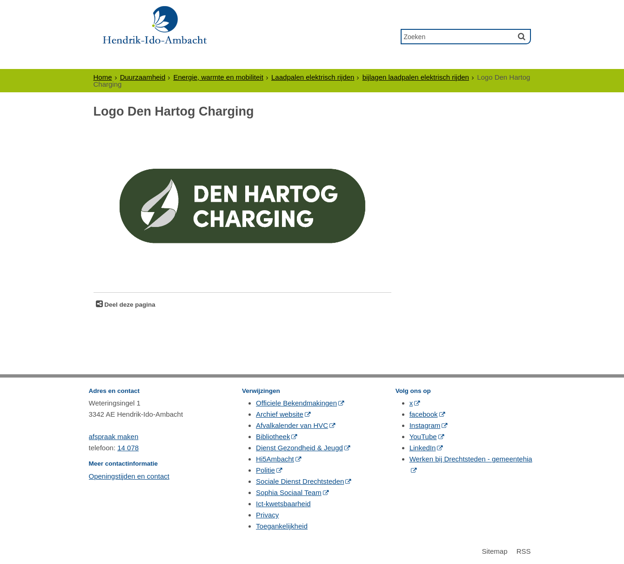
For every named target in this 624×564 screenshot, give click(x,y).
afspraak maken (114, 436)
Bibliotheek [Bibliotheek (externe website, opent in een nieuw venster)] (273, 436)
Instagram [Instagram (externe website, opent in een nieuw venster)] (425, 425)
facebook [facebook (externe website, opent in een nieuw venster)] (423, 414)
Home (103, 77)
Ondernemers (182, 60)
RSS (524, 551)
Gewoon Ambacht (357, 60)
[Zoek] (522, 36)
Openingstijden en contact (129, 476)
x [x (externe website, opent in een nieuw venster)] (411, 403)
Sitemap (494, 551)
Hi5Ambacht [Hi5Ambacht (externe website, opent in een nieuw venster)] (275, 459)
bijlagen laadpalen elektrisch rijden (415, 77)
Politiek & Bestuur (265, 60)
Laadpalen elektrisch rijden (312, 77)
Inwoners (118, 60)
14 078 (128, 448)
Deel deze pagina (129, 304)
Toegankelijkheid (282, 526)
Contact (426, 60)
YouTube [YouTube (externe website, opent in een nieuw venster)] (423, 436)
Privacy (267, 515)
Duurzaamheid (143, 77)
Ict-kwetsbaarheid (283, 504)
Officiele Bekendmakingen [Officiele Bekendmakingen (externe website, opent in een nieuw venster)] (296, 403)
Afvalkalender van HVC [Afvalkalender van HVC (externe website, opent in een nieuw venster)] (292, 425)
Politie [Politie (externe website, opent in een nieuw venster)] (265, 470)
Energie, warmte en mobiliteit (218, 77)
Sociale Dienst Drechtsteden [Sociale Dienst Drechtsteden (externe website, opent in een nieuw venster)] (300, 481)
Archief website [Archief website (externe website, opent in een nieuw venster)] (279, 414)
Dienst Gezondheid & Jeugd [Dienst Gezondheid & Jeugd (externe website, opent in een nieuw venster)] (299, 448)
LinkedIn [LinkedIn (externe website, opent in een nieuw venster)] (422, 448)
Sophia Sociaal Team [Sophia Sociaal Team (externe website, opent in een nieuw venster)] (289, 492)
